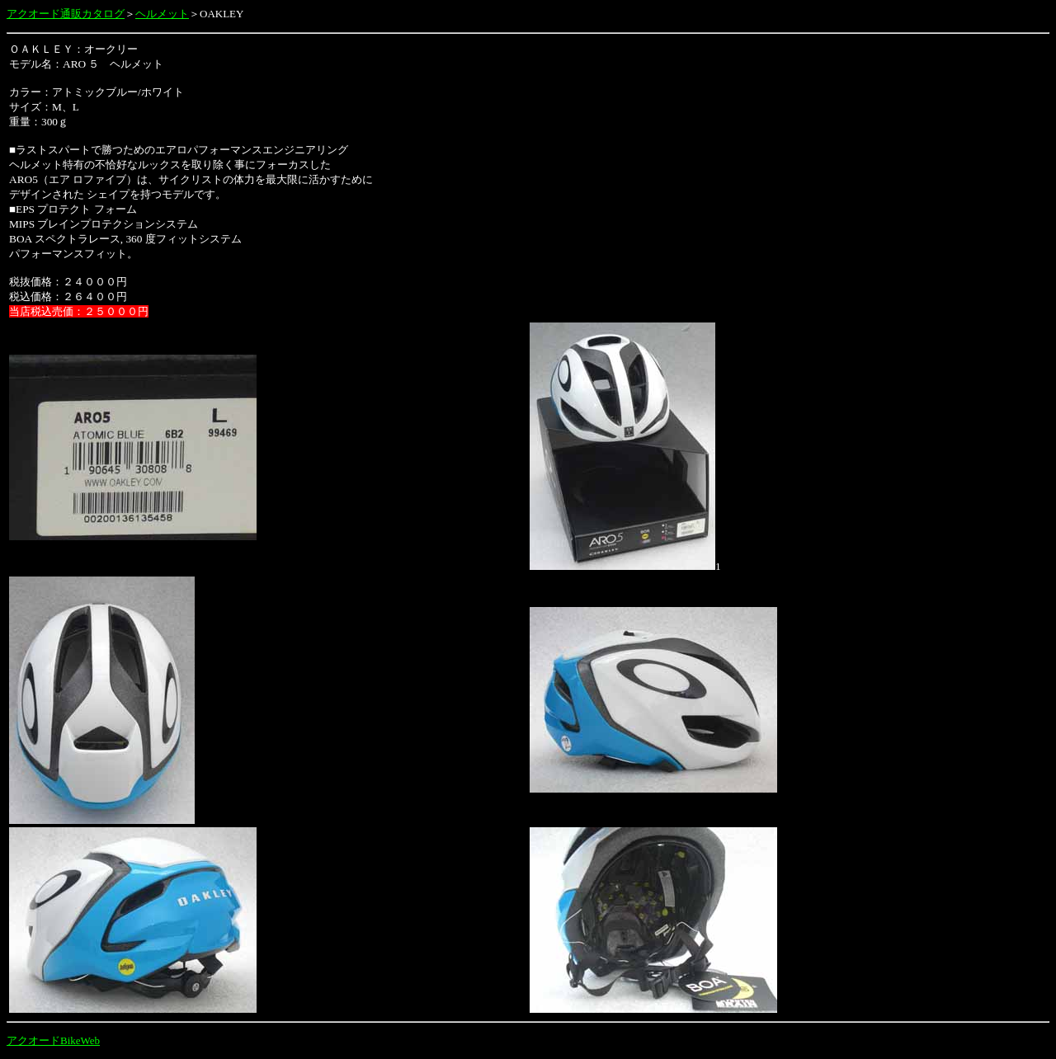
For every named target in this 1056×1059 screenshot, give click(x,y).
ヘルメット (162, 13)
